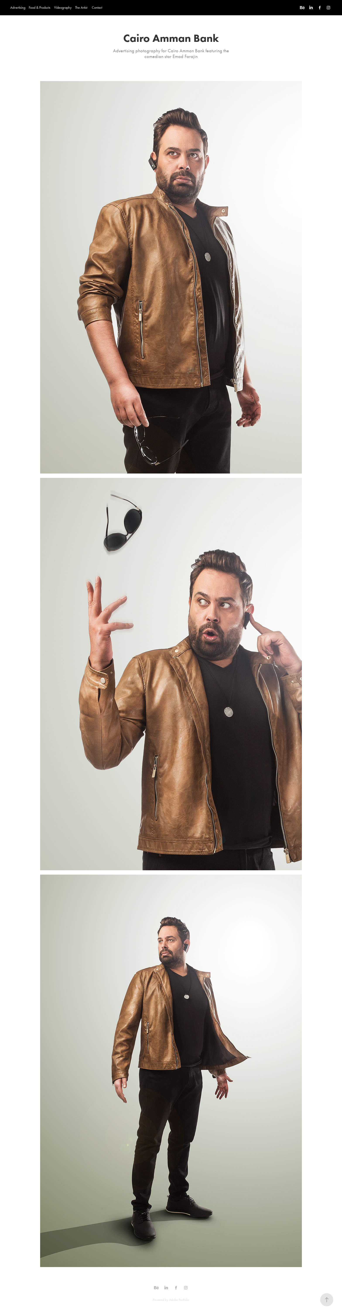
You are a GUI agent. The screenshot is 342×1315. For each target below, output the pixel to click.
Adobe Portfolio (179, 1300)
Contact (97, 7)
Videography (63, 7)
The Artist (81, 7)
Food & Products (39, 7)
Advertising (17, 7)
